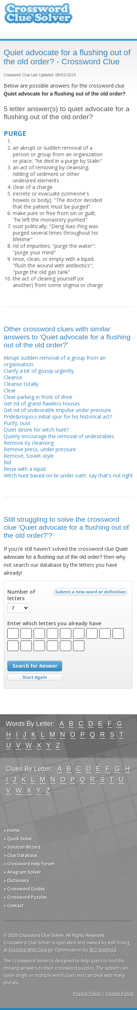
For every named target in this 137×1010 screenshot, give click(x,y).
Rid (7, 462)
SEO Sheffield (102, 950)
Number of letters (21, 595)
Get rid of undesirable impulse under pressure (57, 410)
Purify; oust (17, 423)
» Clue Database (20, 855)
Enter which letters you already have (54, 623)
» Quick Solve (18, 839)
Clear (10, 390)
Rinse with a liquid (25, 468)
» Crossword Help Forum (29, 864)
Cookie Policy (119, 993)
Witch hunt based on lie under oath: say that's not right (68, 475)
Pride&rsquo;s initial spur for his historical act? (58, 416)
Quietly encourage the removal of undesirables (59, 436)
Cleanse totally (21, 383)
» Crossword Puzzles (25, 897)
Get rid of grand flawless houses (42, 403)
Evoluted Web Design (31, 950)
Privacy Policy (87, 993)
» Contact (14, 905)
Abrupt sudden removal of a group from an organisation (55, 361)
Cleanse (13, 377)
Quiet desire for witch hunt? (36, 429)
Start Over (34, 677)
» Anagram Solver (22, 872)
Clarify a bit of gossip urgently (39, 370)
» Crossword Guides (24, 889)
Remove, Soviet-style (29, 455)
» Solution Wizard (22, 847)
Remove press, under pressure (40, 449)
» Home (12, 830)
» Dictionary (16, 880)
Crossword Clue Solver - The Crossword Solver (38, 16)
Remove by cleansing (29, 442)
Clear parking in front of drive (38, 396)
